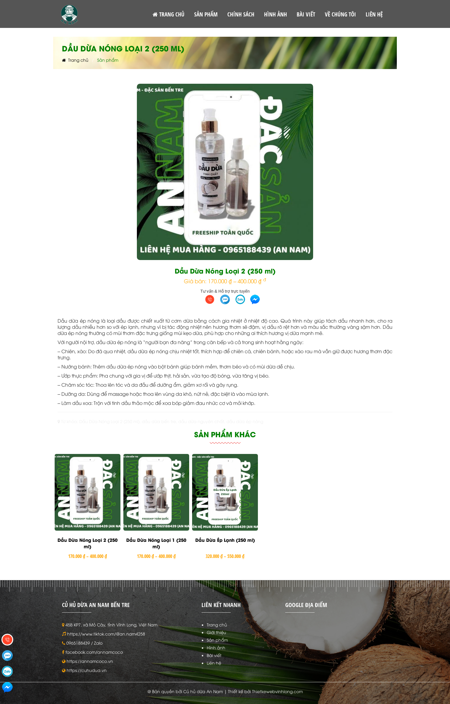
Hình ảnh (216, 647)
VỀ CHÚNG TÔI (340, 14)
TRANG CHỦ (168, 14)
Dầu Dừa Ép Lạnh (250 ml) (225, 540)
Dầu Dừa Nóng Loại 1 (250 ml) (156, 543)
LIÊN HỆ (374, 14)
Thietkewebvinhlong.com (277, 691)
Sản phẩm (217, 640)
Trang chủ (75, 60)
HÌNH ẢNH (275, 14)
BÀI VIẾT (306, 14)
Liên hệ (214, 663)
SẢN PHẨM (206, 14)
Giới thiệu (216, 632)
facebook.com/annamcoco (94, 652)
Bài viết (214, 655)
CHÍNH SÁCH (240, 14)
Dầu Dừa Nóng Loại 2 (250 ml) (87, 543)
